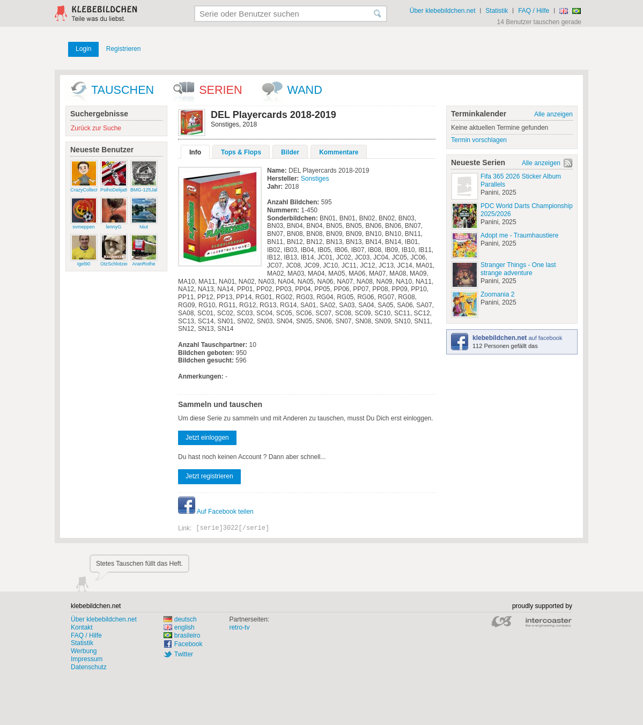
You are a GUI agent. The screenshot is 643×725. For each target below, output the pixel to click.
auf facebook (517, 338)
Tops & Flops (241, 152)
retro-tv (239, 627)
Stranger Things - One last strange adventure (518, 269)
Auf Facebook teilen (216, 511)
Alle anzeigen (553, 114)
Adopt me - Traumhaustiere (519, 235)
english (179, 627)
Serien (220, 90)
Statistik (496, 10)
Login (83, 49)
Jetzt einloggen (207, 437)
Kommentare (338, 152)
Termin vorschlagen (479, 140)
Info (195, 152)
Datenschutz (89, 667)
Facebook (188, 644)
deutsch (180, 619)
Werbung (84, 651)
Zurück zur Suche (96, 128)
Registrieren (123, 49)
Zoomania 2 (497, 294)
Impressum (86, 659)
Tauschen (122, 90)
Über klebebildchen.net (443, 10)
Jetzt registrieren (209, 476)
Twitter (183, 654)
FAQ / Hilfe (533, 10)
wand (304, 90)
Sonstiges (315, 178)
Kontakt (82, 627)
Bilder (290, 152)
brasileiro (182, 635)
